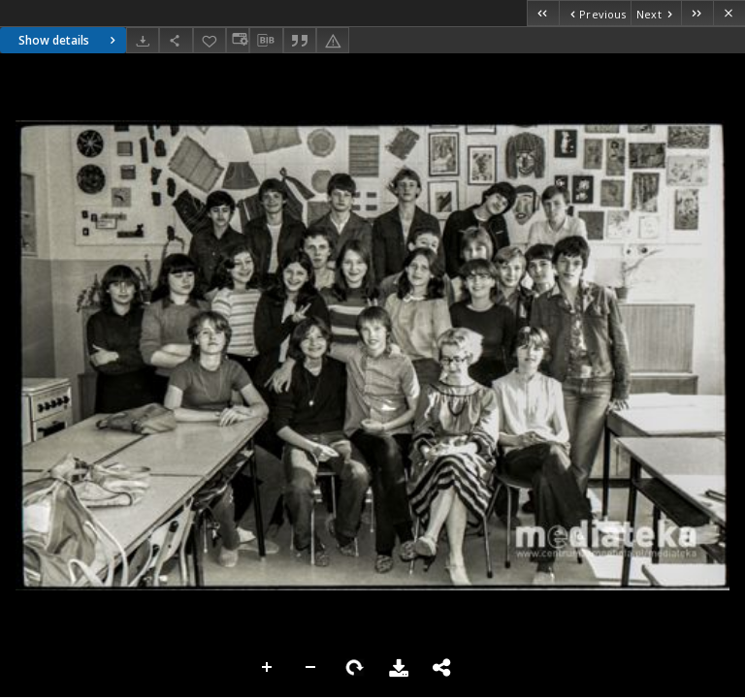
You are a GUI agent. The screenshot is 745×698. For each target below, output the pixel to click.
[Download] (142, 40)
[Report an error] (332, 40)
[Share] (175, 40)
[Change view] (237, 40)
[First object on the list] (543, 13)
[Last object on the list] (697, 13)
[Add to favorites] (209, 40)
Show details (69, 40)
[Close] (729, 13)
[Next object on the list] (656, 13)
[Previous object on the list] (595, 13)
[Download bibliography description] (265, 40)
